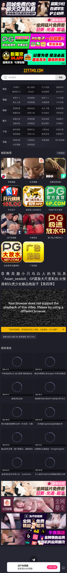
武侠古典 (60, 129)
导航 (5, 141)
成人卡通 (45, 108)
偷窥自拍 (16, 119)
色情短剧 (31, 144)
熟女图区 (45, 123)
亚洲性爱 (16, 108)
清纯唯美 (31, 123)
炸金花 (31, 91)
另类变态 (60, 113)
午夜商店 (31, 140)
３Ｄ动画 (60, 97)
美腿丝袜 (16, 123)
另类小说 (31, 134)
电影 (5, 110)
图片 (5, 120)
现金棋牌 (45, 91)
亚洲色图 (31, 119)
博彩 (5, 89)
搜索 (60, 77)
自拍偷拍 (31, 97)
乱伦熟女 (45, 113)
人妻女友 (45, 129)
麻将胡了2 (16, 91)
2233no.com (33, 70)
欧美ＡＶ (45, 97)
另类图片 (60, 123)
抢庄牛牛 (60, 91)
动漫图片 (60, 119)
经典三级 (31, 113)
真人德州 (31, 87)
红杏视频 (16, 144)
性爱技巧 (60, 134)
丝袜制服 (31, 102)
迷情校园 (16, 134)
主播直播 (45, 102)
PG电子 (17, 87)
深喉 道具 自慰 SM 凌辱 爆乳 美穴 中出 (19, 336)
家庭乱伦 (31, 129)
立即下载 (52, 567)
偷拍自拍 (31, 108)
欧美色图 (45, 119)
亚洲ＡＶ (16, 97)
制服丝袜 (16, 113)
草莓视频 (45, 140)
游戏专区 (60, 87)
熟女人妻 (16, 102)
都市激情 (16, 129)
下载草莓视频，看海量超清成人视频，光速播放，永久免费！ (36, 329)
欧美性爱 (60, 108)
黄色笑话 (45, 134)
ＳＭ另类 (60, 102)
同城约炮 (16, 140)
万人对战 (45, 87)
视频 (5, 99)
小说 (5, 131)
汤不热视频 (59, 140)
